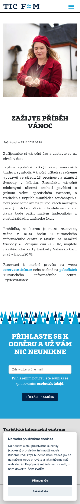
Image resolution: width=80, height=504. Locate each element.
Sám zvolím (36, 469)
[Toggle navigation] (71, 7)
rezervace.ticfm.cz (17, 269)
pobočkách (68, 269)
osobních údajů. (50, 383)
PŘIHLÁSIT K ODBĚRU (40, 397)
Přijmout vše (40, 480)
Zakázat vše (40, 491)
